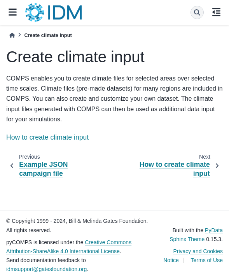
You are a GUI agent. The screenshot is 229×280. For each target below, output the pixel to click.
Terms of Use (207, 260)
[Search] (197, 12)
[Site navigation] (12, 12)
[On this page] (216, 12)
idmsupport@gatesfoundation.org (46, 269)
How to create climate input (47, 137)
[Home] (12, 35)
